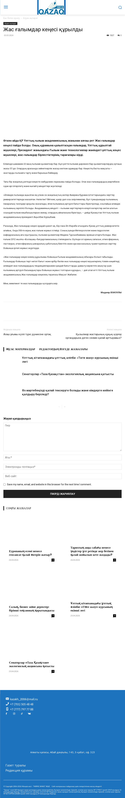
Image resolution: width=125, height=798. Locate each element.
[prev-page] (59, 407)
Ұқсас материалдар (20, 349)
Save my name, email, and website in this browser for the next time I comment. (49, 484)
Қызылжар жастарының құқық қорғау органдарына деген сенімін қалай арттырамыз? (93, 336)
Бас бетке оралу (11, 18)
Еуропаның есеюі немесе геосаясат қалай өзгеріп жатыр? (30, 552)
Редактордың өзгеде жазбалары (63, 349)
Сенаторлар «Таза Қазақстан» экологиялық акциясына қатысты (68, 374)
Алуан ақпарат (30, 18)
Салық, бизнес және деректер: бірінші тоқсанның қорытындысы (31, 608)
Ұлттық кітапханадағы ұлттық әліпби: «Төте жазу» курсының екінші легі (92, 607)
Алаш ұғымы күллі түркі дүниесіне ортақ (27, 334)
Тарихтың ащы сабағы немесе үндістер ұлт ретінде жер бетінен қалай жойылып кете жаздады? (92, 551)
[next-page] (65, 407)
